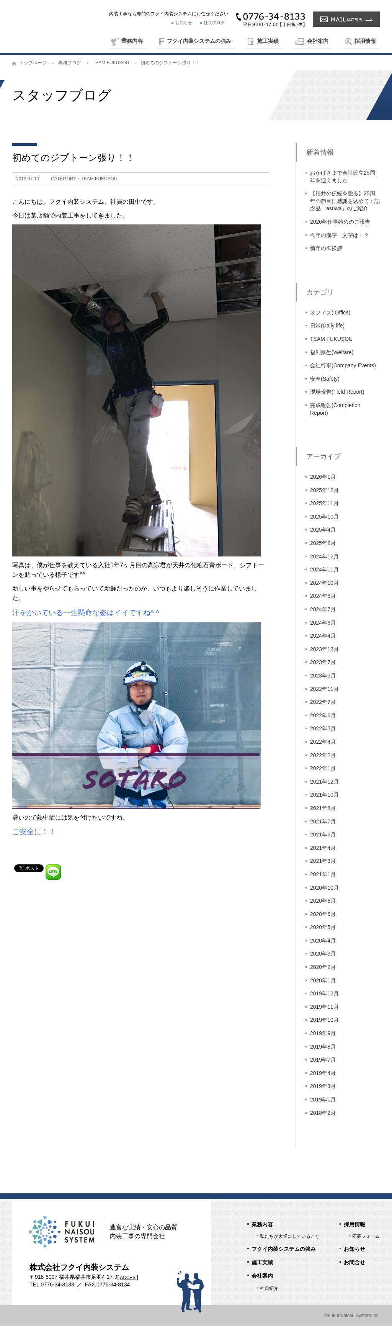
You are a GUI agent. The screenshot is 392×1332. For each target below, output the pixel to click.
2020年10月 (324, 893)
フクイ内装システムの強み (199, 41)
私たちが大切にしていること (290, 1242)
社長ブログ (214, 22)
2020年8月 (323, 907)
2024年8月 (323, 602)
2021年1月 (323, 880)
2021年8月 (323, 814)
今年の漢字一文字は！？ (339, 241)
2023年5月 (323, 682)
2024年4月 (323, 642)
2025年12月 (324, 496)
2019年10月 (324, 1026)
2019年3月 (323, 1092)
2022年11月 (324, 695)
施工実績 (268, 41)
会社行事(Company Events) (343, 371)
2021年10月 (324, 801)
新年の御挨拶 (326, 254)
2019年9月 (323, 1039)
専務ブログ (69, 69)
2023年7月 (323, 668)
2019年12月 (324, 1000)
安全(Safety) (325, 384)
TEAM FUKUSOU (111, 69)
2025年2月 (323, 549)
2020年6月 (323, 920)
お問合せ (354, 1268)
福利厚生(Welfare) (331, 358)
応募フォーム (366, 1242)
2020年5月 (323, 933)
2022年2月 (323, 761)
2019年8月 (323, 1052)
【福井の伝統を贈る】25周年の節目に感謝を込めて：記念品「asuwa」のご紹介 (345, 207)
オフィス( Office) (330, 319)
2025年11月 (324, 509)
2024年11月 (324, 576)
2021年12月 (324, 788)
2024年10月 (324, 589)
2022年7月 (323, 708)
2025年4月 (323, 536)
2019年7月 (323, 1066)
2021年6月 (323, 841)
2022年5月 (323, 734)
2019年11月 (324, 1013)
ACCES (128, 1283)
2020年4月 (323, 947)
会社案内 (317, 41)
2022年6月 (323, 721)
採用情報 (365, 41)
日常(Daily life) (327, 332)
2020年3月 (323, 960)
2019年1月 (323, 1106)
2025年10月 (324, 523)
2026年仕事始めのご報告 (340, 228)
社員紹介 (269, 1294)
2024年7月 (323, 615)
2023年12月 (324, 655)
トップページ (33, 69)
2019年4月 (323, 1079)
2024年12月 (324, 562)
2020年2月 (323, 973)
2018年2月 (323, 1119)
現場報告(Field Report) (337, 398)
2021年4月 (323, 854)
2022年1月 (323, 774)
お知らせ (183, 22)
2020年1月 (323, 986)
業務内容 (132, 41)
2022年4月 (323, 748)
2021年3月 (323, 867)
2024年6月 (323, 628)
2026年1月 (323, 483)
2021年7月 (323, 827)
